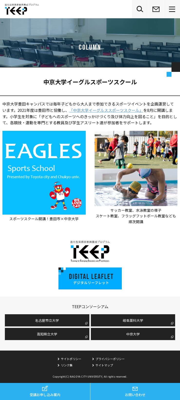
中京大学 (133, 334)
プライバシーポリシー (110, 359)
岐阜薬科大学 (133, 320)
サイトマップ (104, 365)
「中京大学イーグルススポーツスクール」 (106, 110)
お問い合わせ (135, 394)
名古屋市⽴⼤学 (47, 320)
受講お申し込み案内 (45, 394)
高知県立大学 (47, 334)
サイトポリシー (71, 359)
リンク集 (67, 365)
